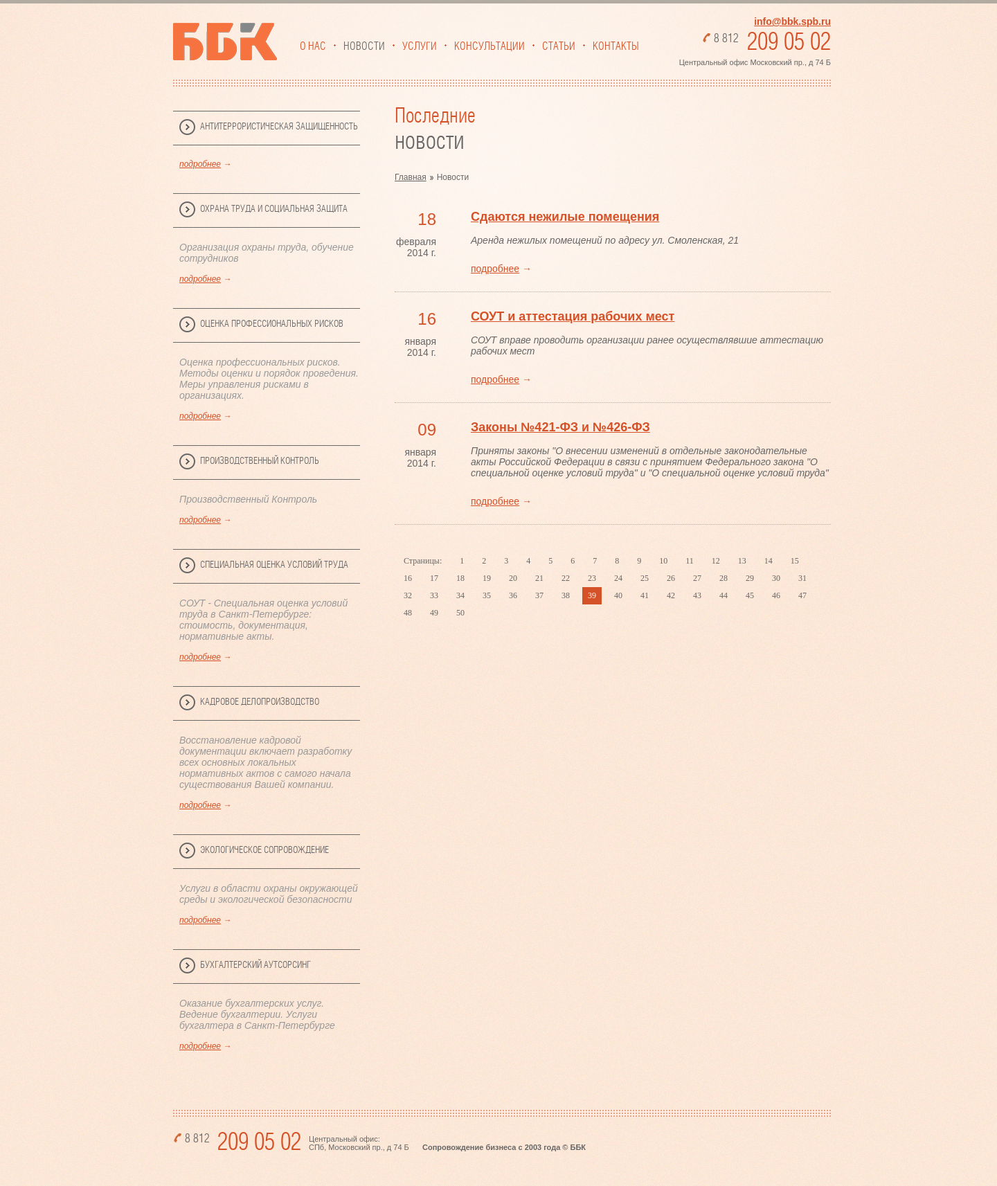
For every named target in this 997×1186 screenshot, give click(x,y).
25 (644, 578)
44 (723, 595)
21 (539, 578)
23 (592, 578)
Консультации (489, 46)
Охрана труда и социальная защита (274, 209)
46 (776, 595)
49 (434, 613)
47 (802, 595)
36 (513, 595)
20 (513, 578)
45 (750, 595)
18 (460, 578)
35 (487, 595)
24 (618, 578)
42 (671, 595)
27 (697, 578)
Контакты (616, 46)
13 (742, 561)
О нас (313, 46)
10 (663, 561)
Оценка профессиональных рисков (271, 324)
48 (408, 613)
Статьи (558, 46)
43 (697, 595)
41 (644, 595)
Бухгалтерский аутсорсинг (255, 965)
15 (795, 561)
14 (768, 561)
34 (460, 595)
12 (716, 561)
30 (776, 578)
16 (408, 578)
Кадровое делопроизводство (259, 702)
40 (618, 595)
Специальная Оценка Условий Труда (274, 565)
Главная (410, 177)
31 (802, 578)
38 (566, 595)
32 (408, 595)
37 (539, 595)
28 (723, 578)
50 (460, 613)
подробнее (200, 164)
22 (566, 578)
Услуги (419, 46)
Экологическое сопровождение (264, 850)
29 (750, 578)
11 (689, 561)
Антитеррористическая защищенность (279, 127)
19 (487, 578)
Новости (364, 46)
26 (671, 578)
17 (434, 578)
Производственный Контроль (259, 461)
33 (434, 595)
